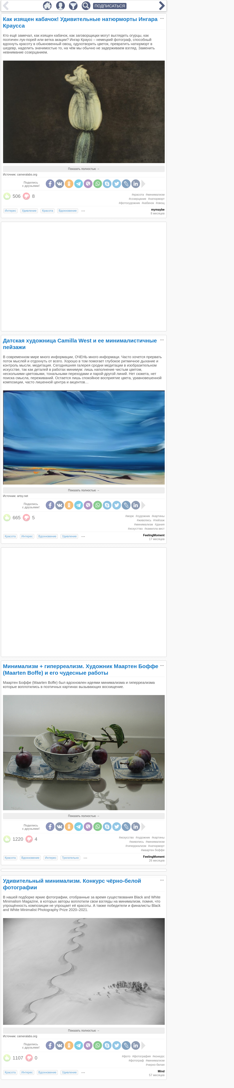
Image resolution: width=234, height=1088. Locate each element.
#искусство (126, 837)
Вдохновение (68, 210)
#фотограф (136, 1060)
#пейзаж (159, 520)
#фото (126, 1056)
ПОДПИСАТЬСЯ (110, 6)
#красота (138, 194)
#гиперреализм (135, 845)
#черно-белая (155, 1064)
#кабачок (148, 203)
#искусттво (135, 528)
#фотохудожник (129, 203)
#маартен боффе (153, 850)
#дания (160, 524)
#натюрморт (156, 198)
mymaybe (158, 209)
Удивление (29, 210)
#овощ (160, 203)
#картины (158, 516)
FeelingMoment (154, 535)
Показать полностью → (84, 168)
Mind (161, 1071)
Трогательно (70, 857)
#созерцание (137, 198)
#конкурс (158, 1056)
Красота (47, 210)
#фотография (141, 1056)
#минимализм (155, 194)
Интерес (10, 210)
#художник (143, 516)
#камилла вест (155, 528)
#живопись (144, 520)
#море (129, 516)
